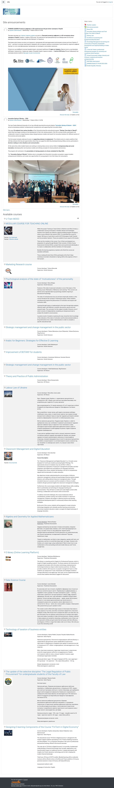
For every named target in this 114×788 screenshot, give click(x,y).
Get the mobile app (16, 786)
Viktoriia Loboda (13, 239)
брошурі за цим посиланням (32, 53)
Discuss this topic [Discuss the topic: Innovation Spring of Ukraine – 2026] (65, 206)
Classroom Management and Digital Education (28, 449)
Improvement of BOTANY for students (24, 352)
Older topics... (7, 210)
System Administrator (16, 30)
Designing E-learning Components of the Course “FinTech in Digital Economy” (42, 727)
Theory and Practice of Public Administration (27, 376)
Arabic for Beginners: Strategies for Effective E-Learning (32, 340)
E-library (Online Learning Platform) (22, 552)
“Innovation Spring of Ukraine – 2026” (65, 125)
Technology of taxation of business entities (26, 629)
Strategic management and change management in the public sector (38, 327)
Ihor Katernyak (13, 237)
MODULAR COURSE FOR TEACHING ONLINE (27, 223)
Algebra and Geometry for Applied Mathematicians (30, 516)
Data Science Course (16, 580)
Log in (110, 2)
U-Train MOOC (12, 219)
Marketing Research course (19, 264)
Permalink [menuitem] (75, 112)
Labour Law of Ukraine (16, 387)
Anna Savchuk (13, 463)
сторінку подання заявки (27, 35)
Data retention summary (17, 784)
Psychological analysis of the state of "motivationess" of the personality (39, 279)
